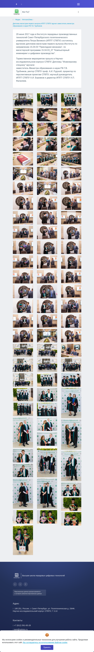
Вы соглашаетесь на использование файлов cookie (45, 642)
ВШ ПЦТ (26, 12)
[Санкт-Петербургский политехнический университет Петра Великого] (16, 12)
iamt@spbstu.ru (21, 629)
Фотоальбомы (27, 20)
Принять (47, 647)
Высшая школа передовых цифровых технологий (43, 576)
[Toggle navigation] (78, 4)
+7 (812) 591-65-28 (22, 625)
